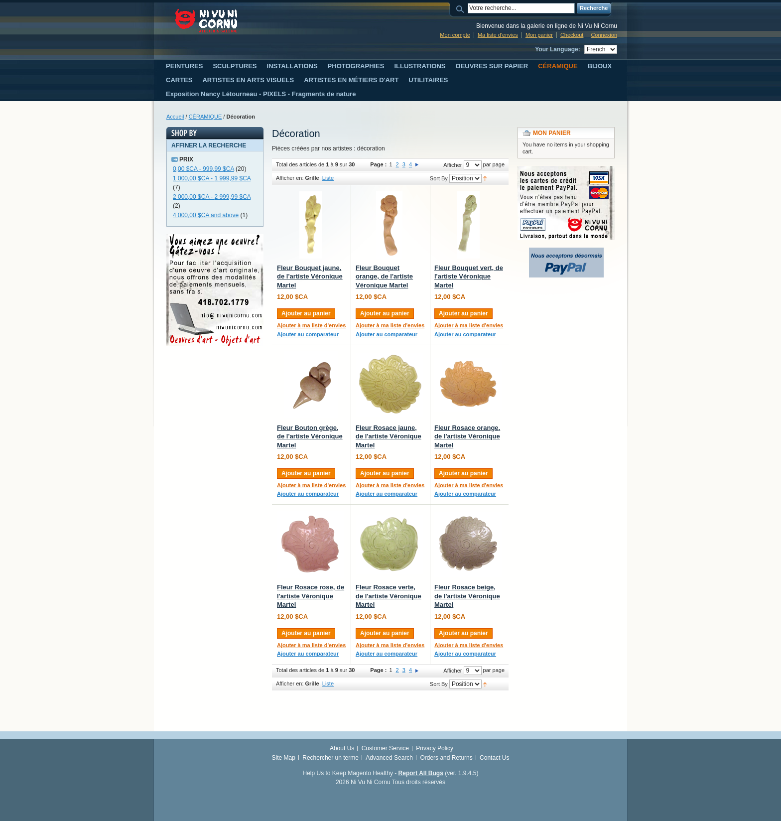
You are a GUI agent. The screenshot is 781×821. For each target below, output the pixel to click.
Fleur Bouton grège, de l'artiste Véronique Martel (310, 436)
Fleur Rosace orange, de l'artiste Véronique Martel (467, 436)
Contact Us (494, 757)
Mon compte (455, 35)
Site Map (283, 757)
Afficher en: (289, 178)
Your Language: (557, 49)
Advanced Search (389, 757)
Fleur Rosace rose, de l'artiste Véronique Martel (310, 595)
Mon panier (539, 35)
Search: (462, 8)
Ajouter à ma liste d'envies (311, 325)
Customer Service (385, 748)
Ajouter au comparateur (308, 334)
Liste (328, 178)
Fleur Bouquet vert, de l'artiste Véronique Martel (468, 276)
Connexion (604, 35)
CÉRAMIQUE (205, 117)
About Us (342, 748)
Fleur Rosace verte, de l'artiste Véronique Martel (388, 595)
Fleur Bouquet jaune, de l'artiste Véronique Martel (310, 276)
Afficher (452, 165)
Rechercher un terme (330, 757)
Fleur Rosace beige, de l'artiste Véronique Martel (467, 595)
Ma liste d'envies (498, 35)
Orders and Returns (446, 757)
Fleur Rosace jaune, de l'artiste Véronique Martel (388, 436)
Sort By (439, 178)
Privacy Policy (434, 748)
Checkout (571, 35)
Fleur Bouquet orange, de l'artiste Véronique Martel (384, 276)
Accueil (175, 117)
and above (206, 215)
